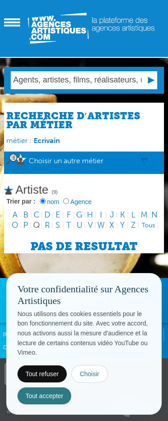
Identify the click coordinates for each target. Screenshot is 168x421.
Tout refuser (42, 374)
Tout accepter (44, 395)
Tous (148, 225)
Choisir (89, 374)
